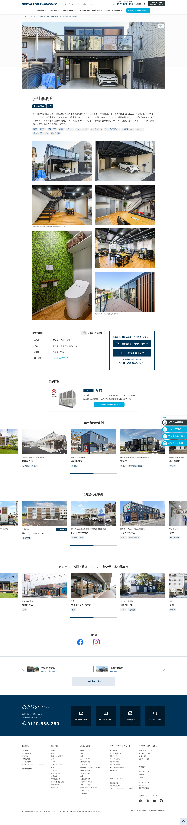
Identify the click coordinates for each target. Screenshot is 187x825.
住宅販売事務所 (85, 779)
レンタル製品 (26, 753)
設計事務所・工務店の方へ (89, 787)
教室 (81, 776)
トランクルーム (144, 782)
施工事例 (53, 10)
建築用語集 (113, 770)
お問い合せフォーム (145, 750)
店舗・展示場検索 (113, 10)
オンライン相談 (173, 429)
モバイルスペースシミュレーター (33, 765)
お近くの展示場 (173, 408)
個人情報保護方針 (28, 811)
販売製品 (25, 750)
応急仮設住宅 (55, 779)
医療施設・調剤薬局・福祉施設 (90, 767)
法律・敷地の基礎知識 (117, 767)
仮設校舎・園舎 (85, 773)
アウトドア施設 (85, 785)
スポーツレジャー (57, 765)
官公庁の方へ (84, 790)
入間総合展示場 (59, 358)
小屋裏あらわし (127, 129)
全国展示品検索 (27, 769)
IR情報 (141, 777)
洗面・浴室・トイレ (40, 133)
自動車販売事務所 (86, 770)
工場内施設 (84, 793)
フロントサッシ (82, 129)
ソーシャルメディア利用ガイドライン (70, 811)
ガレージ (139, 129)
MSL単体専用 (26, 762)
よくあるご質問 (115, 765)
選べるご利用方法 (115, 753)
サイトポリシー (40, 811)
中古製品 (25, 756)
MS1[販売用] (26, 759)
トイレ (123, 610)
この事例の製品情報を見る (108, 404)
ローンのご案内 (115, 759)
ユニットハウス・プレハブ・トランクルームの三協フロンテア (75, 4)
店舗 (81, 537)
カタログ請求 (172, 415)
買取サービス (114, 756)
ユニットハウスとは (116, 750)
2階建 (61, 129)
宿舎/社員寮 (174, 537)
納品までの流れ (115, 762)
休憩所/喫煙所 (134, 537)
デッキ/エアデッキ (112, 129)
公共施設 (26, 466)
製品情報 (40, 10)
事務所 (42, 129)
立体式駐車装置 (144, 788)
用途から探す (68, 10)
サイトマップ (51, 811)
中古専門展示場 (115, 786)
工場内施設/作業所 (136, 466)
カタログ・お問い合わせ (148, 746)
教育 (73, 610)
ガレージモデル (85, 759)
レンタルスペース (144, 785)
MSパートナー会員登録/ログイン (156, 3)
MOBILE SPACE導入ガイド (91, 10)
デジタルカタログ (174, 422)
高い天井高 (55, 133)
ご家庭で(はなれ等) (57, 782)
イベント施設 (84, 765)
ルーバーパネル (96, 129)
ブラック (69, 129)
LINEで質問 (142, 756)
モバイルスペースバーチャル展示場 (121, 789)
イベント (54, 762)
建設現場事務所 (85, 762)
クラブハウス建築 (86, 782)
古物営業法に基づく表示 (92, 811)
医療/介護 (26, 538)
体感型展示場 (114, 783)
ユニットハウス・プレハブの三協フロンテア (36, 16)
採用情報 (142, 774)
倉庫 (52, 759)
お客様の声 (54, 787)
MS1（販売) (51, 129)
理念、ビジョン (144, 771)
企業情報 (138, 4)
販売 (35, 129)
